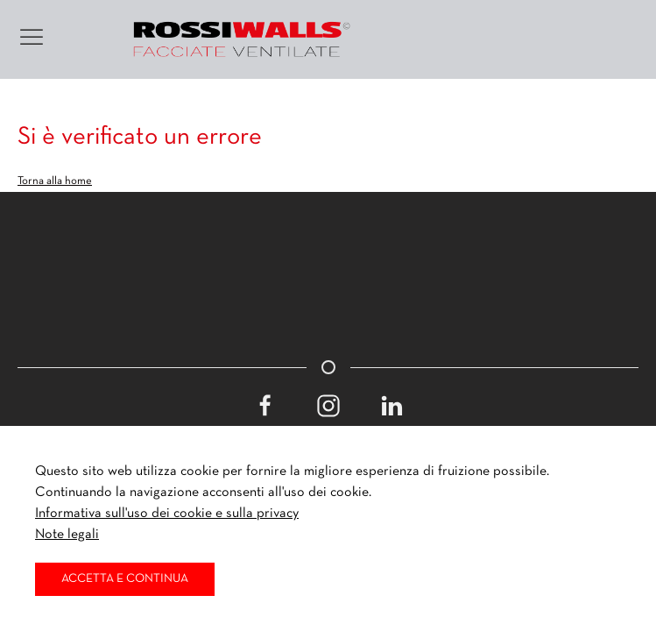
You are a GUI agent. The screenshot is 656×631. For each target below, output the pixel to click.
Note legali (67, 534)
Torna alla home (55, 181)
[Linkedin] (391, 405)
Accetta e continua (124, 579)
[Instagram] (328, 405)
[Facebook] (265, 405)
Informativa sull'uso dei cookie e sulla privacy (167, 513)
